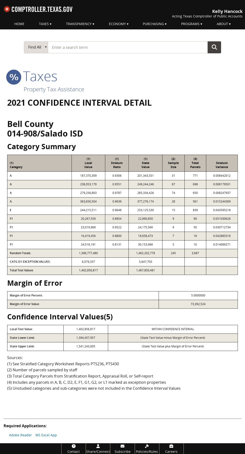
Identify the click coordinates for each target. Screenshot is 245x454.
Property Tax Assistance (54, 89)
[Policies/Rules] (147, 448)
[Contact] (73, 448)
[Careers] (171, 448)
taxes (32, 76)
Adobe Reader (20, 435)
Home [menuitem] (19, 24)
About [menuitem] (222, 24)
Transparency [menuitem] (79, 24)
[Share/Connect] (98, 448)
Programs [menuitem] (190, 24)
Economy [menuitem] (117, 24)
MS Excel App (46, 435)
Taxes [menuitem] (44, 24)
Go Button (214, 47)
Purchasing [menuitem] (153, 24)
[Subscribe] (122, 448)
